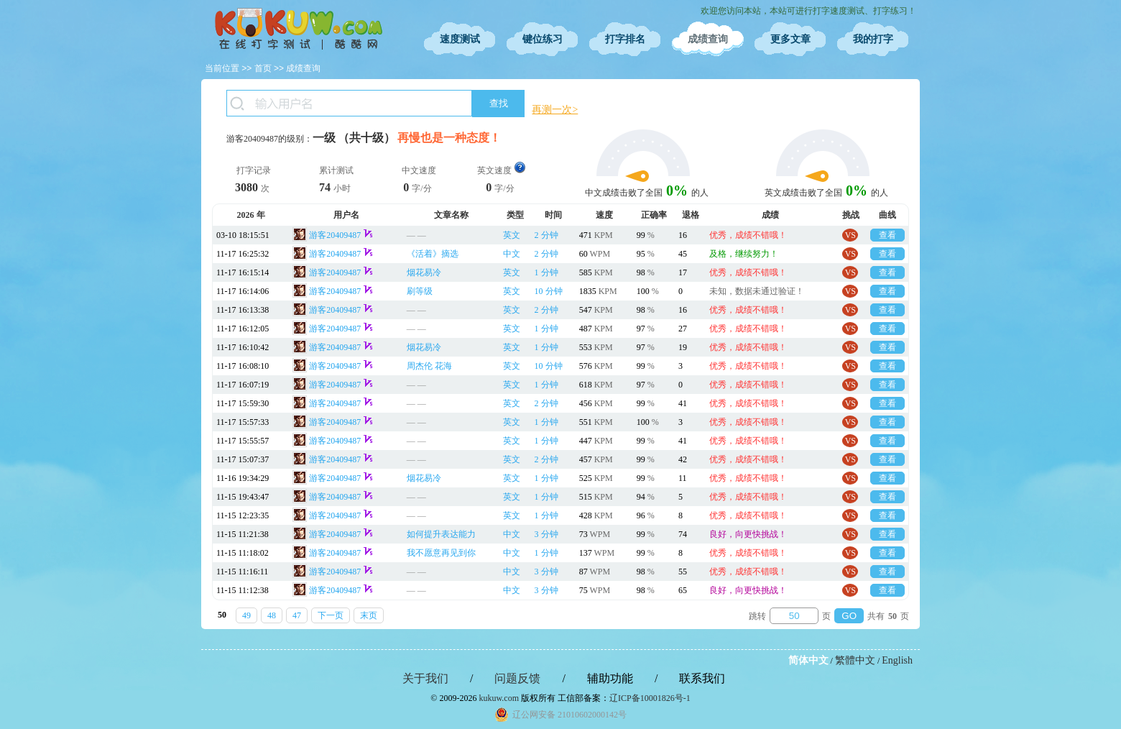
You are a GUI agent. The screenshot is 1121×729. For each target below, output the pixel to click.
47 (296, 615)
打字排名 (625, 39)
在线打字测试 (298, 29)
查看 (887, 235)
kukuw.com (499, 698)
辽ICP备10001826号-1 (650, 698)
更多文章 (790, 39)
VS (850, 235)
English (897, 660)
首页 (263, 68)
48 (271, 615)
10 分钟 (549, 291)
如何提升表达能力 (441, 534)
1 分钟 (546, 272)
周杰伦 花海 (429, 366)
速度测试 (460, 39)
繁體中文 (855, 660)
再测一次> (555, 109)
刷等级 (420, 291)
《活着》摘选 (432, 254)
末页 (368, 615)
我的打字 (873, 39)
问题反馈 (517, 678)
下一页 (330, 615)
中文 (511, 254)
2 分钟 (546, 235)
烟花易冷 (424, 272)
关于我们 (425, 678)
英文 (511, 235)
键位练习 (542, 39)
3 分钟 (546, 534)
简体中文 (808, 660)
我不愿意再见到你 (441, 553)
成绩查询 (708, 39)
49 (246, 615)
